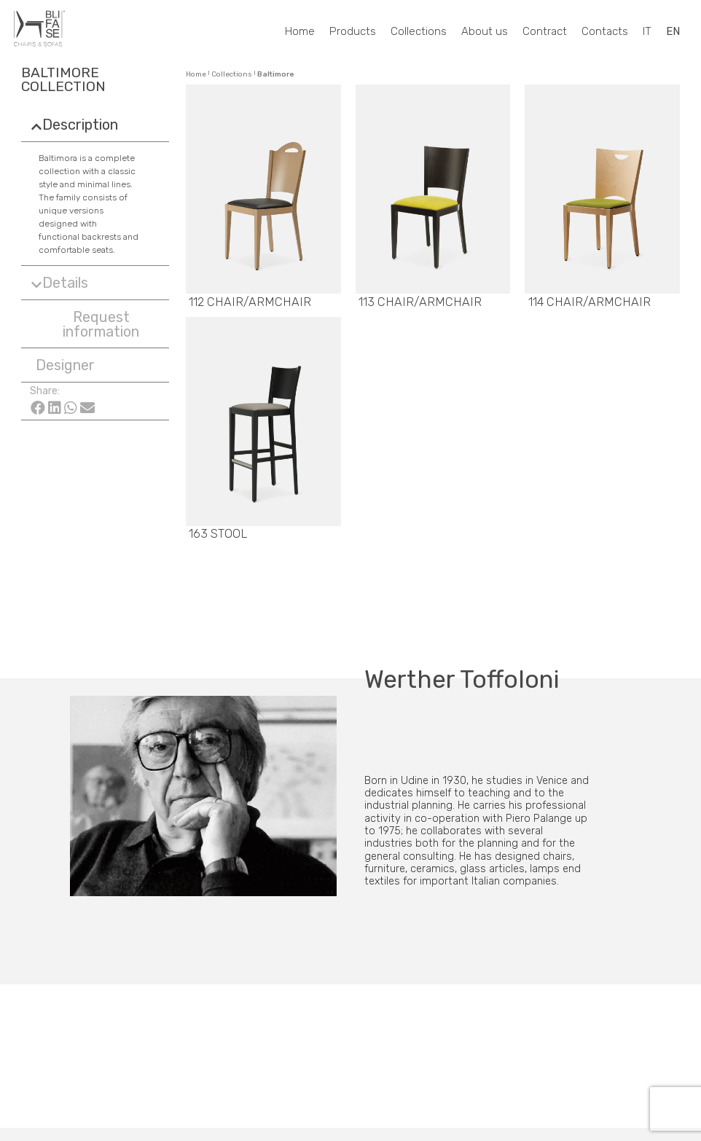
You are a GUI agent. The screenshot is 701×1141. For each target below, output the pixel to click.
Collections (419, 31)
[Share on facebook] (38, 406)
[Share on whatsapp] (71, 406)
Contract (544, 31)
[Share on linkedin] (54, 406)
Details (65, 282)
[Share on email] (87, 406)
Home (300, 31)
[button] (95, 323)
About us (484, 31)
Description (80, 124)
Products (352, 31)
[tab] (95, 124)
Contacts (604, 31)
